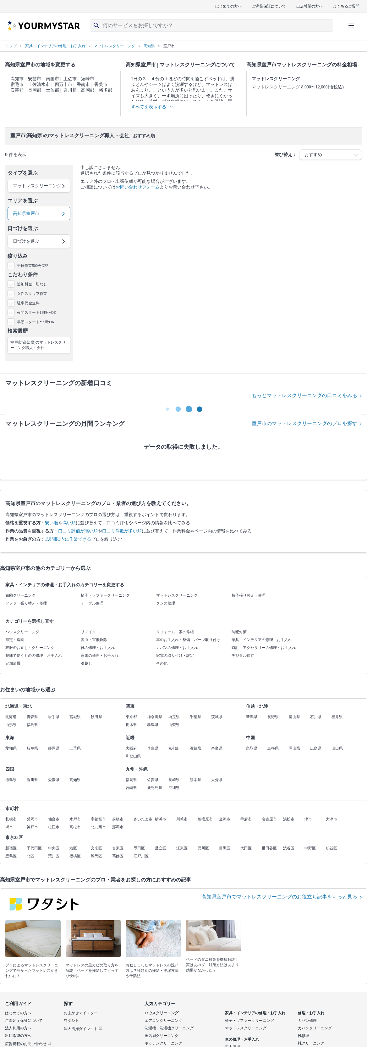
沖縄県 (174, 787)
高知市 (17, 78)
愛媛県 (53, 780)
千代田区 (34, 848)
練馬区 (96, 856)
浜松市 (288, 819)
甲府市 (246, 819)
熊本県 (195, 780)
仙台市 (53, 819)
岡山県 (294, 748)
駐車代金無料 (28, 303)
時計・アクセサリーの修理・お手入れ (264, 647)
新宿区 (11, 848)
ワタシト (71, 1020)
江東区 (182, 848)
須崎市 (87, 78)
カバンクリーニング (315, 1028)
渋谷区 (288, 848)
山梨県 (174, 725)
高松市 (75, 827)
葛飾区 (117, 856)
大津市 (331, 819)
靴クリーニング (311, 1043)
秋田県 (96, 717)
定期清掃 (12, 663)
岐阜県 (32, 748)
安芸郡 (17, 90)
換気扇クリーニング (161, 1035)
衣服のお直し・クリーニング (29, 647)
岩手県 (53, 717)
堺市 (9, 827)
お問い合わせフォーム (138, 187)
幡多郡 (105, 90)
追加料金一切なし (32, 284)
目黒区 (224, 848)
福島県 (32, 725)
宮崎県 (131, 787)
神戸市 (32, 827)
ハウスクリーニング (22, 632)
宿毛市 (17, 84)
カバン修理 (307, 1020)
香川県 (32, 780)
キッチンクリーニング (163, 1043)
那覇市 (117, 827)
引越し (86, 663)
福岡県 (131, 780)
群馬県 (152, 725)
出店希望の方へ (309, 6)
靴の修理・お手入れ (98, 647)
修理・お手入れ (311, 1013)
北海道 (11, 717)
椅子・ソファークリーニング (105, 595)
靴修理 (303, 1035)
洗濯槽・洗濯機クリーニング (169, 1028)
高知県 (75, 780)
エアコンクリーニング (163, 1020)
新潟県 (251, 717)
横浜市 (160, 819)
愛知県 (11, 748)
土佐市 (70, 78)
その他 (161, 663)
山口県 (337, 748)
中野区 (310, 848)
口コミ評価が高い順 (78, 531)
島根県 (273, 748)
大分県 (216, 780)
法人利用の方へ (18, 1028)
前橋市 (117, 819)
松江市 (53, 827)
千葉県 (195, 717)
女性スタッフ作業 (32, 293)
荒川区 (53, 856)
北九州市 (98, 827)
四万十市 (63, 84)
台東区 (117, 848)
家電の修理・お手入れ (99, 655)
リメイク (88, 632)
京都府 (174, 748)
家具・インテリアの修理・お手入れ (262, 640)
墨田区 (139, 848)
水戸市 (75, 819)
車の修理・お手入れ (242, 1039)
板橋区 (75, 856)
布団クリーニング (20, 595)
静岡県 (53, 748)
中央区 (53, 848)
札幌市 (11, 819)
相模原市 (205, 819)
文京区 (96, 848)
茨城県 (216, 717)
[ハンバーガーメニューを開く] (351, 25)
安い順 (51, 523)
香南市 (83, 84)
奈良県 (216, 748)
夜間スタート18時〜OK (36, 312)
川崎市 (182, 819)
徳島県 (11, 780)
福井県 (337, 717)
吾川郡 (70, 90)
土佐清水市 (39, 84)
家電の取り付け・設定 (175, 655)
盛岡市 (32, 819)
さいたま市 (143, 819)
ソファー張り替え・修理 (26, 603)
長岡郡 (34, 90)
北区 (30, 856)
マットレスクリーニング (177, 595)
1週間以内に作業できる (68, 539)
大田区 (246, 848)
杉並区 (331, 848)
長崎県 (174, 780)
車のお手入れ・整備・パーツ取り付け (188, 640)
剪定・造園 (14, 640)
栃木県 (131, 725)
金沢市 (224, 819)
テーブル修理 (92, 603)
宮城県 (75, 717)
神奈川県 (154, 717)
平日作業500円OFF (32, 265)
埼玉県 (174, 717)
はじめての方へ (228, 6)
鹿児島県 (154, 787)
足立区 (160, 848)
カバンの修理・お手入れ (177, 647)
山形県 (11, 725)
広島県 (315, 748)
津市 (308, 819)
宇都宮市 (98, 819)
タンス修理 (165, 603)
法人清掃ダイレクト (83, 1029)
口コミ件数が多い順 (122, 531)
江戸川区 (141, 856)
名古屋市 (269, 819)
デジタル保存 (243, 655)
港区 (73, 848)
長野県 (273, 717)
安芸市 (34, 78)
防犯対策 (239, 632)
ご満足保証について (269, 6)
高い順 (69, 523)
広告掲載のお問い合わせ (28, 1044)
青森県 (32, 717)
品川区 (203, 848)
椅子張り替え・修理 (249, 595)
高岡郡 (87, 90)
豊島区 (11, 856)
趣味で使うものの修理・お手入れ (33, 655)
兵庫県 (152, 748)
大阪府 (131, 748)
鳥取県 (251, 748)
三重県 (75, 748)
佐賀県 (152, 780)
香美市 (100, 84)
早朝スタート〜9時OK (35, 322)
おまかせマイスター (81, 1013)
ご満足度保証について (24, 1020)
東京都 (131, 717)
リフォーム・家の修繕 (175, 632)
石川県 (315, 717)
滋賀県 (195, 748)
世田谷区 (269, 848)
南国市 (52, 78)
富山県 (294, 717)
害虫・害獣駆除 (94, 640)
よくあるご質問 (346, 6)
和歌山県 (133, 756)
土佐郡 (52, 90)
